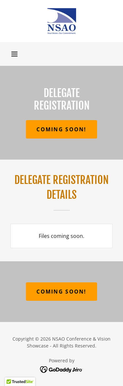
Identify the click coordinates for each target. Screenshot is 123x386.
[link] (61, 21)
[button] (14, 54)
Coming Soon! (61, 129)
